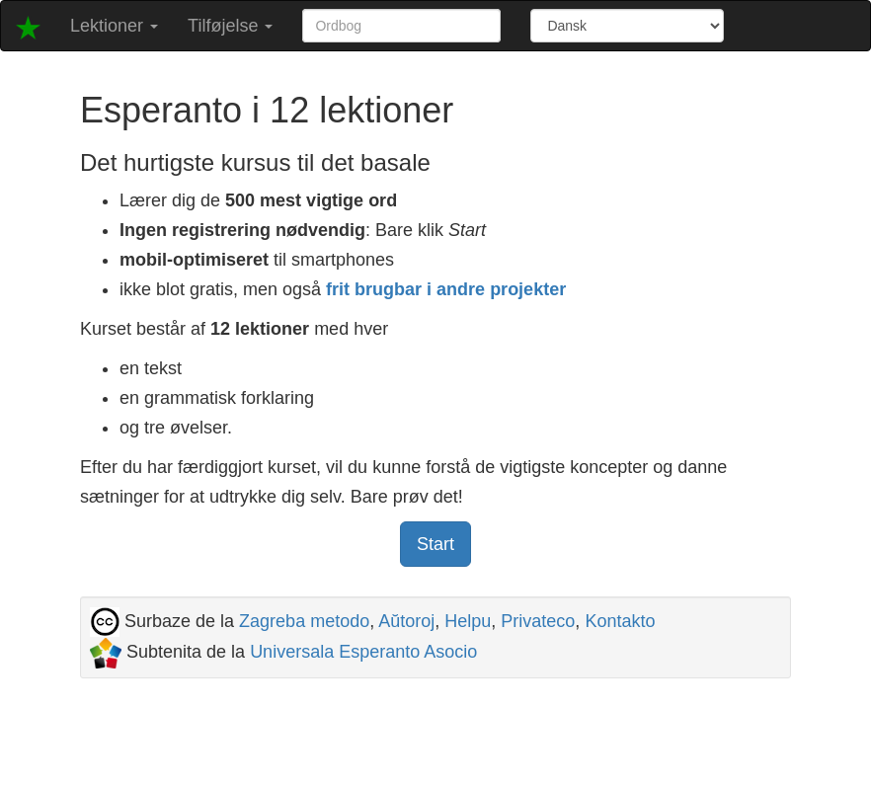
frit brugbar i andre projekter (446, 289)
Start (435, 544)
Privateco (538, 621)
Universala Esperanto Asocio (363, 652)
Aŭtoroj (406, 621)
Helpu (467, 621)
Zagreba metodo (304, 621)
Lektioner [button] (114, 26)
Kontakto (620, 621)
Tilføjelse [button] (230, 26)
